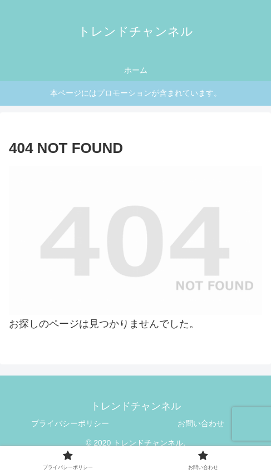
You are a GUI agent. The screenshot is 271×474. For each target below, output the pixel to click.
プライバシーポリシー (70, 423)
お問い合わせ (201, 423)
